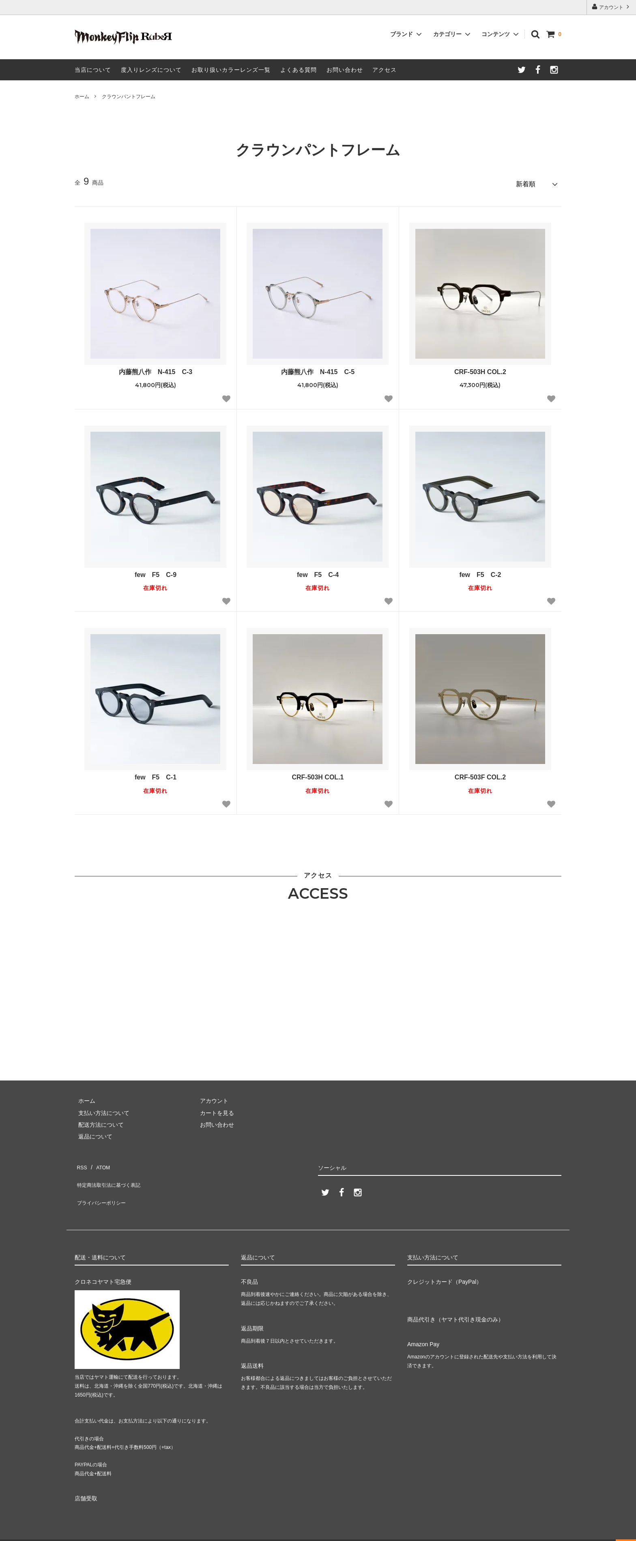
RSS (80, 1161)
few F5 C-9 (155, 571)
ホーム (82, 96)
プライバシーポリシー (103, 1185)
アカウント (611, 6)
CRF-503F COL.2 (480, 773)
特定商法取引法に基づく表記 (111, 1173)
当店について (93, 70)
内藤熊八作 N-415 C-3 (159, 368)
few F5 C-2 (480, 571)
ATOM (99, 1161)
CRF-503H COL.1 (318, 773)
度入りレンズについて (151, 70)
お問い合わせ (345, 70)
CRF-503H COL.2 (480, 368)
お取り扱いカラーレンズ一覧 (231, 70)
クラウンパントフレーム (128, 96)
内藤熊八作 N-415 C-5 (321, 368)
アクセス (384, 70)
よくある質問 (298, 70)
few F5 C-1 (155, 773)
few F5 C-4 (318, 571)
